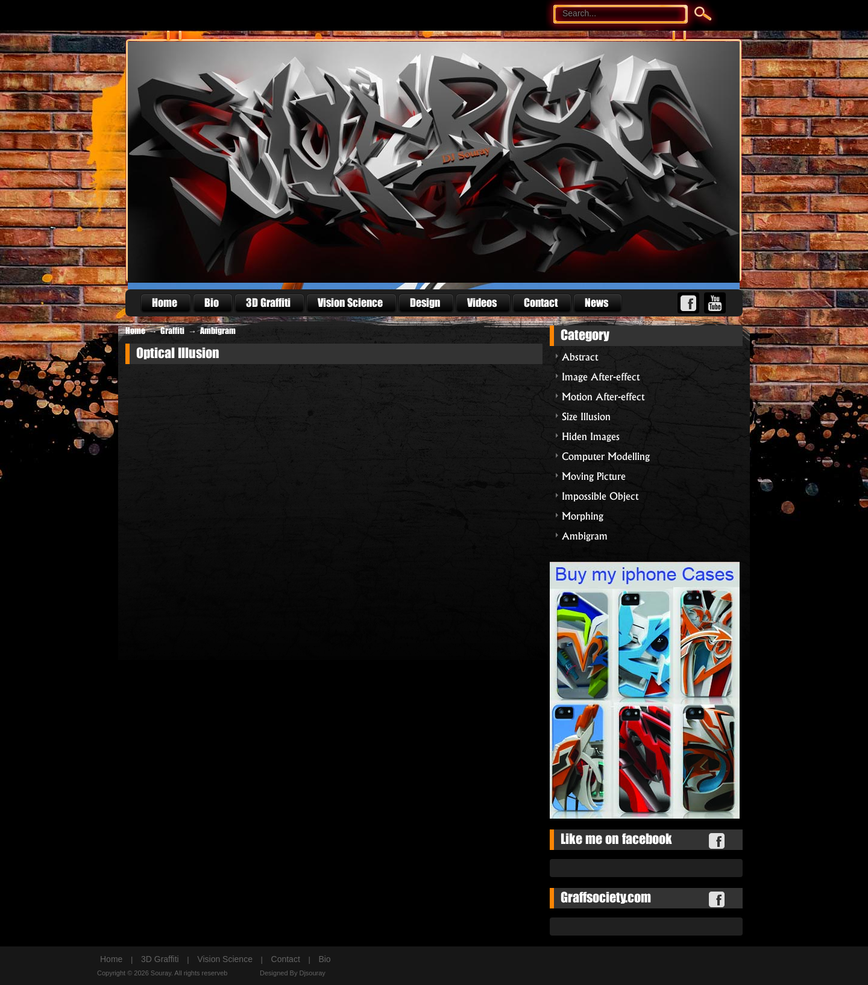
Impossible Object (600, 495)
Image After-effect (601, 376)
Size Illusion (586, 415)
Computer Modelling (606, 455)
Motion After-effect (603, 395)
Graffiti (172, 331)
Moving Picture (594, 475)
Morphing (582, 515)
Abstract (580, 356)
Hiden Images (591, 435)
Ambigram (218, 331)
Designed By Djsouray (293, 973)
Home (135, 331)
